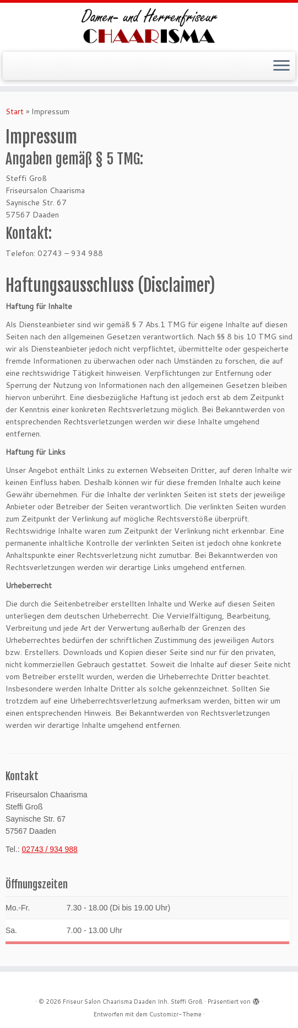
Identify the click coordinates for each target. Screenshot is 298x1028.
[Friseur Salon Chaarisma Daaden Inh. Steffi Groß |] (149, 26)
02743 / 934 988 (50, 849)
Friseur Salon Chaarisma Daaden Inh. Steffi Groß (133, 1001)
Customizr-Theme (175, 1014)
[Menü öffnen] (281, 66)
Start (15, 111)
